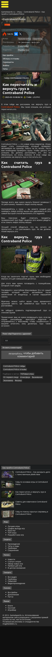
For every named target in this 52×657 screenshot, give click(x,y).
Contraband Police (32, 12)
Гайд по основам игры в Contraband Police (27, 513)
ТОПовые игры (27, 408)
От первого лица (41, 408)
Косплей (11, 638)
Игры (19, 12)
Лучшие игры (14, 557)
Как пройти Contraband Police (23, 13)
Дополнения (13, 625)
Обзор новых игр (15, 594)
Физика (40, 411)
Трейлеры (12, 610)
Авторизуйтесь (15, 391)
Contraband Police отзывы (35, 404)
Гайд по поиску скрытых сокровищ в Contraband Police (32, 543)
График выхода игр (16, 559)
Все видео (12, 607)
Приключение (24, 39)
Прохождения (14, 574)
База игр (11, 561)
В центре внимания (16, 598)
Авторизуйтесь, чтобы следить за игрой (20, 29)
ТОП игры (12, 563)
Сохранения (13, 581)
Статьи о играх (14, 592)
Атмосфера (7, 411)
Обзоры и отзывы (11, 58)
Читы (5, 68)
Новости (11, 590)
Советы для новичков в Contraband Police (32, 533)
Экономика (30, 411)
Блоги (10, 636)
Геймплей (12, 612)
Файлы (6, 64)
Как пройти (8, 54)
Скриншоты (8, 61)
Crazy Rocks (22, 46)
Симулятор (35, 39)
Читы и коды (13, 577)
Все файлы (12, 623)
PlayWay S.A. (23, 49)
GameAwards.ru (8, 12)
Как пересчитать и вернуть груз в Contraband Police (32, 523)
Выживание (19, 411)
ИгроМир (12, 641)
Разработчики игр (16, 565)
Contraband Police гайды (13, 404)
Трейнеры (12, 579)
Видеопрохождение (16, 614)
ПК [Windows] (23, 42)
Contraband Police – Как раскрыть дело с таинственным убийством (31, 503)
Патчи (10, 627)
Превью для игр (15, 596)
